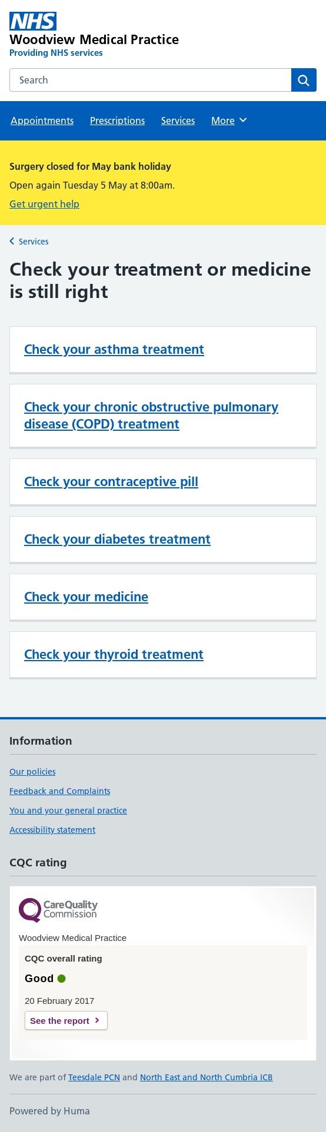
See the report (59, 1021)
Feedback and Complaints (59, 791)
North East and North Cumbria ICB (206, 1077)
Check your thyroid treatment (114, 654)
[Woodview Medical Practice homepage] (101, 35)
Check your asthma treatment (114, 349)
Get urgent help (44, 204)
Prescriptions (117, 120)
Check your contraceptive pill (111, 481)
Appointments (42, 120)
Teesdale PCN (94, 1077)
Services (178, 120)
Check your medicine (86, 596)
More (229, 120)
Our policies (32, 771)
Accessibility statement (52, 830)
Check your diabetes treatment (117, 539)
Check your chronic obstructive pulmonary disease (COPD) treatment (151, 415)
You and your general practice (68, 810)
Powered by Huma (49, 1111)
